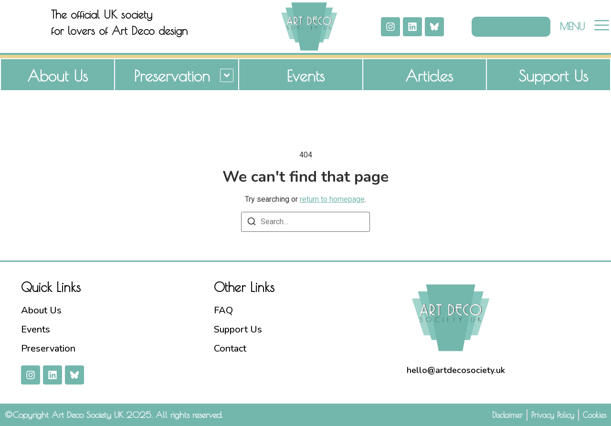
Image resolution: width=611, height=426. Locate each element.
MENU (572, 26)
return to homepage (332, 199)
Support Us (553, 76)
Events (305, 76)
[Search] (251, 223)
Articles (429, 76)
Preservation (172, 76)
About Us (57, 76)
